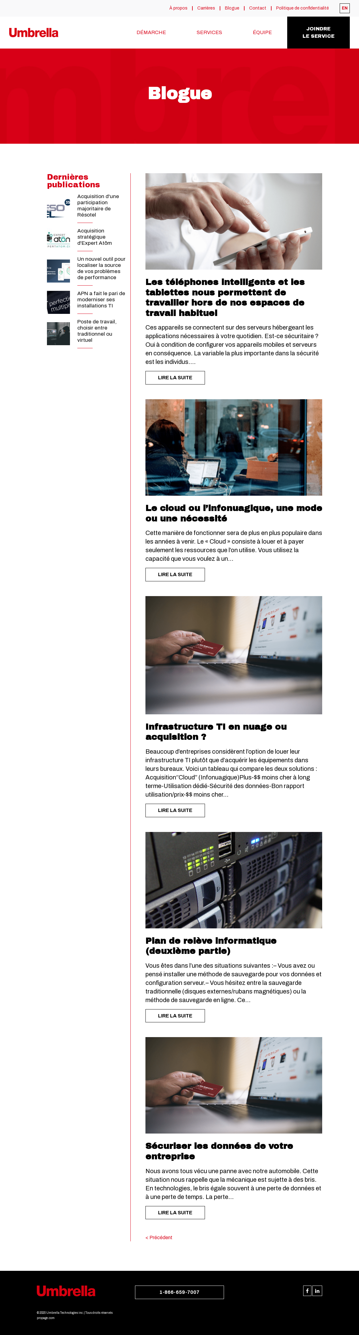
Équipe (262, 32)
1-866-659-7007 (179, 1292)
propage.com (46, 1318)
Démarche (151, 32)
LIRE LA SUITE (175, 377)
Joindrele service (318, 32)
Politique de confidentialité (302, 8)
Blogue (232, 8)
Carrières (206, 8)
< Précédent (158, 1237)
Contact (257, 8)
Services (209, 32)
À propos (178, 8)
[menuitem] (345, 8)
